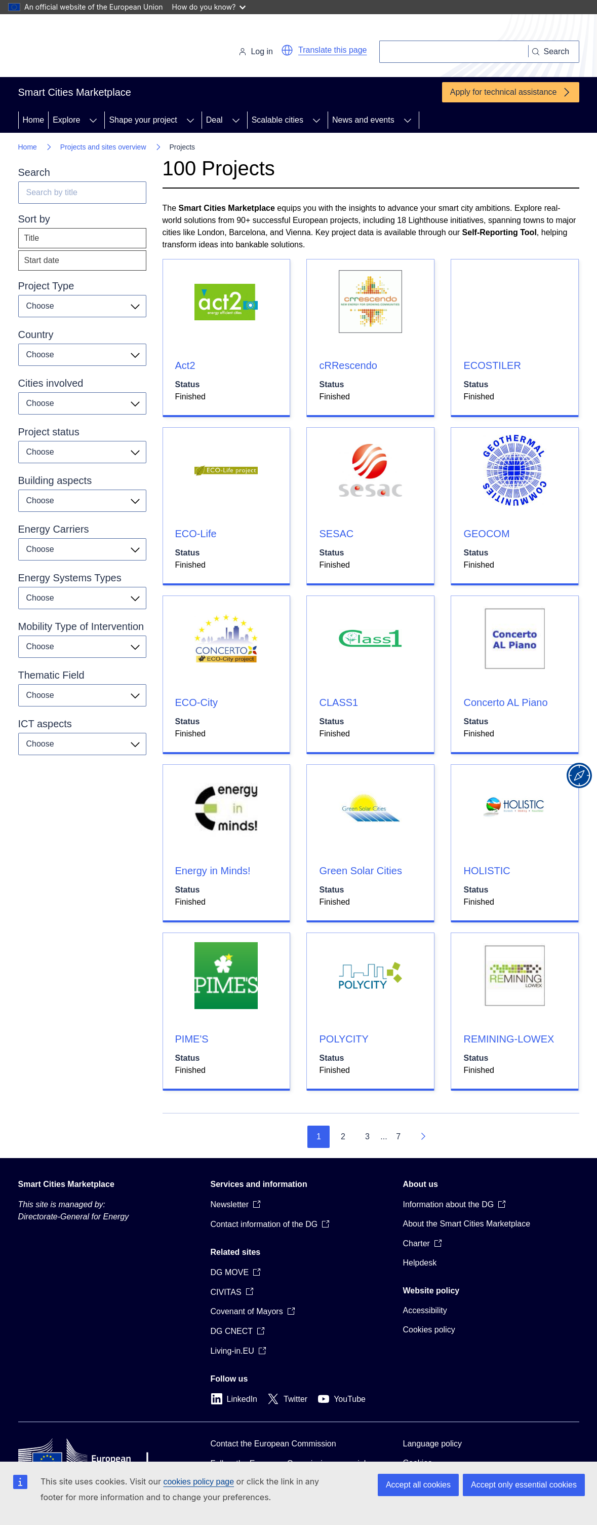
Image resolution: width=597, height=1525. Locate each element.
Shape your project (143, 120)
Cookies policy (429, 1329)
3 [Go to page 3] (367, 1136)
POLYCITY (343, 1039)
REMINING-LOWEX (508, 1039)
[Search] (454, 52)
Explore (66, 120)
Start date (41, 260)
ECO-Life (196, 533)
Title (31, 238)
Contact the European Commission (273, 1443)
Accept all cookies (418, 1484)
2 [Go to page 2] (343, 1136)
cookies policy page (198, 1481)
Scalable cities (277, 120)
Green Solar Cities (360, 870)
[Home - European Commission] (87, 47)
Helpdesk (420, 1262)
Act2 (185, 365)
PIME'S (192, 1039)
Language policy (432, 1443)
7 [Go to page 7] (398, 1136)
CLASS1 (338, 702)
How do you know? (209, 7)
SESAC (336, 533)
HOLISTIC (486, 870)
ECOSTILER (492, 365)
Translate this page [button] (332, 50)
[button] (287, 50)
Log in (255, 51)
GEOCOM (486, 533)
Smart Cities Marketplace (66, 1184)
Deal (214, 120)
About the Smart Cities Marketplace (467, 1223)
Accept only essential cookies (524, 1484)
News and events (363, 120)
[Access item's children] (93, 120)
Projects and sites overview (103, 147)
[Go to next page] (423, 1137)
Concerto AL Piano (505, 702)
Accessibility (425, 1310)
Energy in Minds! (213, 870)
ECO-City (196, 702)
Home (34, 120)
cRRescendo (348, 365)
